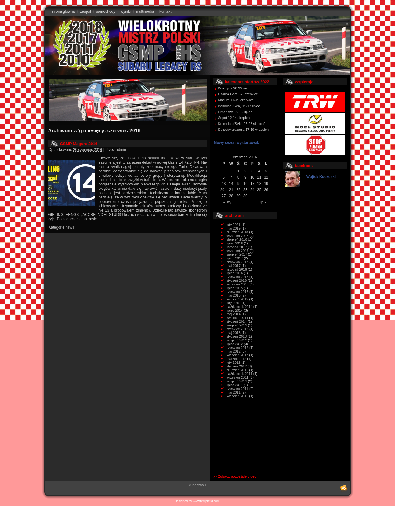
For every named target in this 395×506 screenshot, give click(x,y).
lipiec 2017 (235, 258)
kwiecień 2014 (237, 318)
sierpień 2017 (237, 254)
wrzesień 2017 (238, 251)
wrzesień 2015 (238, 284)
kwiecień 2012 (237, 355)
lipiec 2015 (235, 288)
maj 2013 (234, 333)
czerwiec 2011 (237, 388)
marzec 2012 (237, 359)
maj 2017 (234, 265)
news (69, 227)
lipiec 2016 (235, 273)
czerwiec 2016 (237, 277)
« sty (227, 202)
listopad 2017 (237, 247)
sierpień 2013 (237, 325)
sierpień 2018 (237, 239)
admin (121, 150)
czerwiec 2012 (237, 347)
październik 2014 (239, 306)
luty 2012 (234, 362)
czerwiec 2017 (237, 262)
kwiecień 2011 (237, 396)
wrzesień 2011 (238, 377)
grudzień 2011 (237, 370)
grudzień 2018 (237, 232)
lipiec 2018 (235, 243)
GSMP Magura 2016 (78, 143)
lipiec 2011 (235, 385)
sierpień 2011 (237, 381)
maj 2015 (234, 295)
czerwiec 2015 (237, 292)
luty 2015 (234, 303)
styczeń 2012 (237, 366)
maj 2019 (234, 228)
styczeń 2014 (237, 321)
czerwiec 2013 (237, 329)
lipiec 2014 (235, 310)
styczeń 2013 (237, 336)
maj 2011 (234, 392)
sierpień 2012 (237, 340)
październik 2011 (239, 374)
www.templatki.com (206, 501)
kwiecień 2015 (237, 299)
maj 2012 (234, 351)
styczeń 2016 (237, 280)
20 (222, 190)
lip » (263, 202)
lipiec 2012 (235, 344)
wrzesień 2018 (238, 236)
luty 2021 (234, 224)
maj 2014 (234, 314)
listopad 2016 (237, 269)
